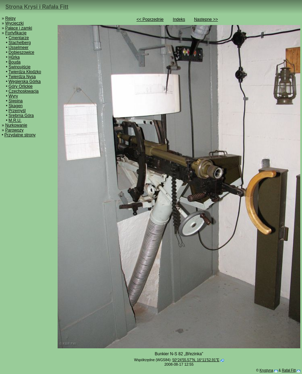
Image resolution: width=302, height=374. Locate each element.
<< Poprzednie (149, 19)
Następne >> (206, 19)
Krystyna (266, 370)
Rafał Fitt (289, 370)
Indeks (179, 19)
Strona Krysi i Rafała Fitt (37, 7)
